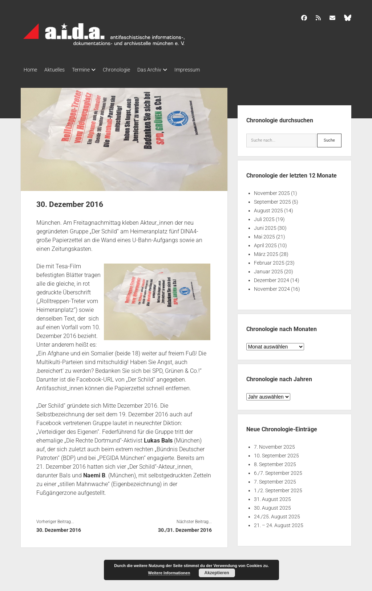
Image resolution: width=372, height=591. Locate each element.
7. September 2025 (275, 479)
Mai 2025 (264, 234)
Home (30, 70)
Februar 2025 (269, 261)
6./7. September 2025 (278, 471)
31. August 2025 (272, 497)
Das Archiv (164, 70)
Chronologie (127, 70)
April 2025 (265, 243)
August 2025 (268, 208)
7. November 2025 (274, 445)
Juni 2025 (265, 226)
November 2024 (272, 287)
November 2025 (272, 191)
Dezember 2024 (271, 278)
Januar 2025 (268, 269)
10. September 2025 (276, 453)
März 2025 (266, 252)
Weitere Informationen (169, 573)
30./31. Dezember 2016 (185, 528)
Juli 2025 (264, 217)
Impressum (205, 70)
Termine (88, 70)
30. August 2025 (272, 506)
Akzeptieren (216, 572)
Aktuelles (58, 70)
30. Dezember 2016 (58, 528)
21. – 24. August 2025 (278, 523)
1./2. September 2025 (278, 488)
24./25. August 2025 (277, 514)
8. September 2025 (275, 462)
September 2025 (272, 200)
